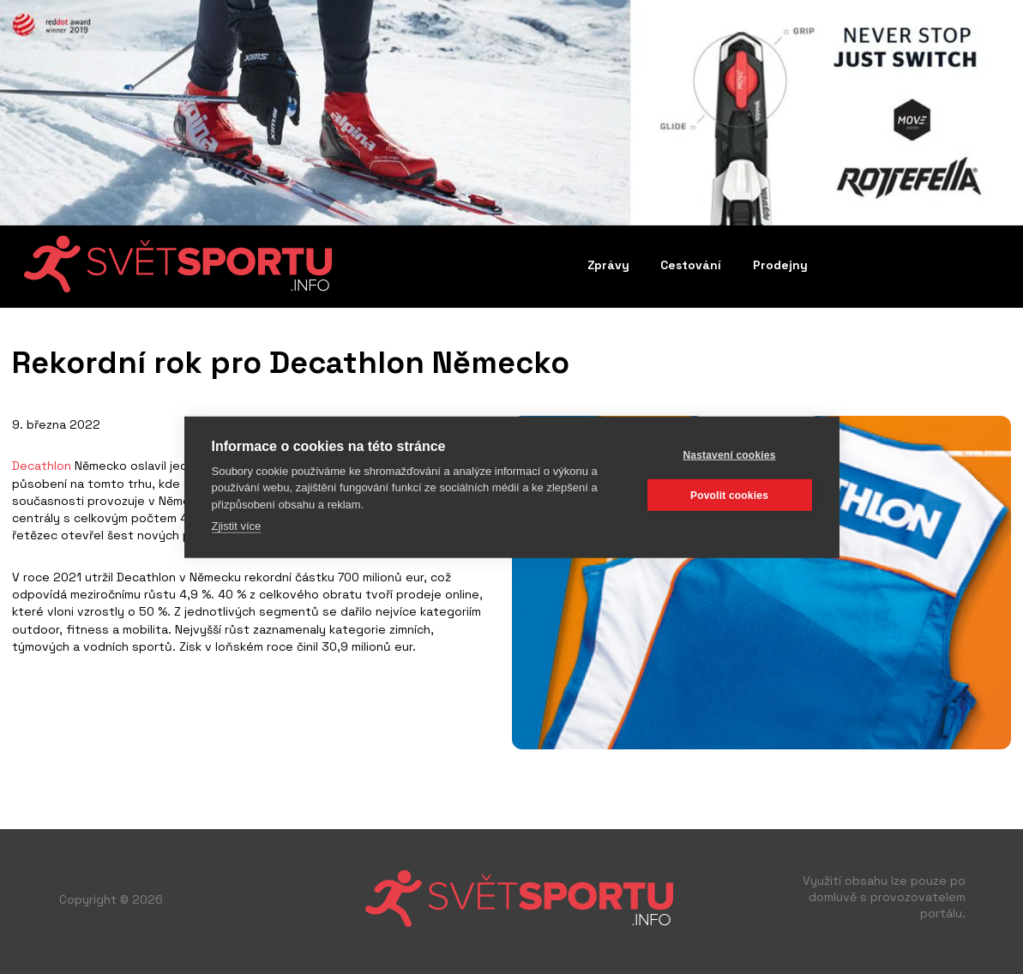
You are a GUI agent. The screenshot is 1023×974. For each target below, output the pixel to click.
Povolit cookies (729, 495)
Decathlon (41, 465)
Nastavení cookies (729, 454)
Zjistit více (237, 526)
